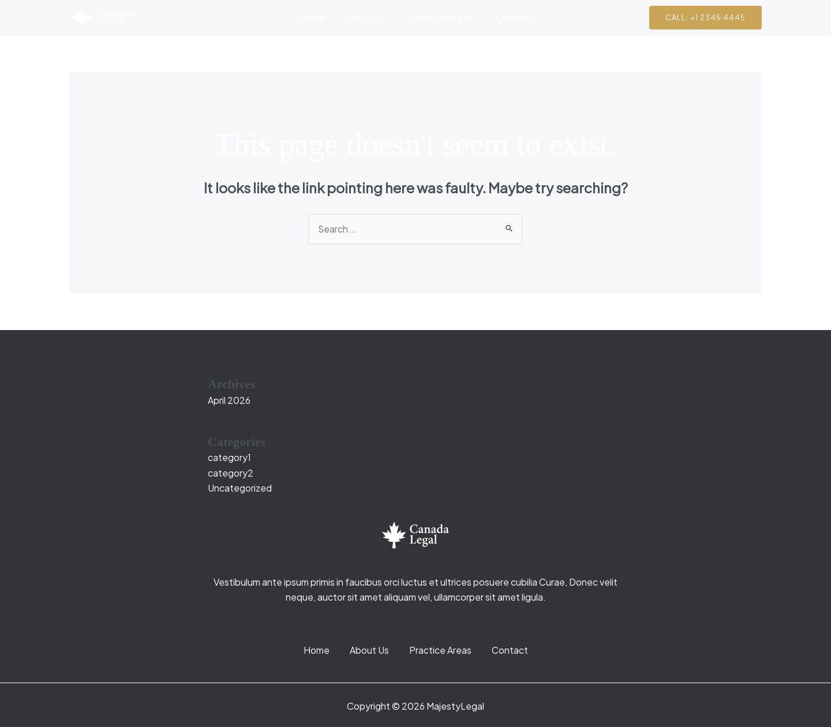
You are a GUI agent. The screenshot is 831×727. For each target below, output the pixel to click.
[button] (705, 17)
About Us (370, 18)
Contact (507, 18)
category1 (229, 458)
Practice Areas (439, 18)
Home (319, 18)
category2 (230, 473)
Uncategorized (240, 488)
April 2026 (229, 400)
